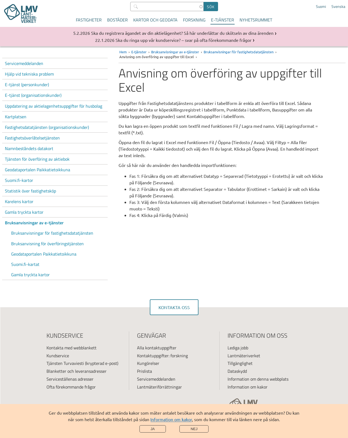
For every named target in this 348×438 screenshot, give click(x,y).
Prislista (144, 371)
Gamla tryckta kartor (24, 212)
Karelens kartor (19, 201)
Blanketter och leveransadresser (76, 371)
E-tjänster (222, 20)
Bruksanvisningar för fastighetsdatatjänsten (52, 233)
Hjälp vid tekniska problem (29, 74)
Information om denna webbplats (258, 379)
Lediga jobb (238, 347)
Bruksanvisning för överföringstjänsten (47, 243)
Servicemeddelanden (24, 63)
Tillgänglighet (240, 363)
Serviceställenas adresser (70, 379)
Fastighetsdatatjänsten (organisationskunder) (47, 127)
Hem (123, 51)
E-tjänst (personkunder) (27, 84)
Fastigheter (89, 20)
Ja (153, 429)
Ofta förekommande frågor (71, 387)
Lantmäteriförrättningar (159, 387)
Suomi (321, 7)
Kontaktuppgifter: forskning (162, 355)
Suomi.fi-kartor (19, 180)
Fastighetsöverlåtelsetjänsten (32, 138)
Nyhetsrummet (256, 20)
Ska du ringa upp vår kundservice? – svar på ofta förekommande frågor (183, 40)
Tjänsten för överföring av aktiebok (37, 159)
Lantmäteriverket (244, 355)
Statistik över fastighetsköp (30, 191)
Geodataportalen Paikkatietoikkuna (37, 169)
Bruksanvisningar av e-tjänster (34, 222)
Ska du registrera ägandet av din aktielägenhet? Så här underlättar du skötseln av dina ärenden (182, 33)
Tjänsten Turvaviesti (65, 363)
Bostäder (117, 20)
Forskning (194, 20)
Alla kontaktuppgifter (156, 347)
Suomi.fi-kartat (25, 264)
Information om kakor (171, 419)
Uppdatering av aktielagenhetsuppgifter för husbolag (53, 106)
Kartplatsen (15, 116)
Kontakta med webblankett (71, 347)
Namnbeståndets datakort (29, 148)
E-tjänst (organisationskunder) (33, 95)
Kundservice (57, 355)
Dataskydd (237, 371)
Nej (194, 429)
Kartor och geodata (155, 20)
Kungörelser (148, 363)
